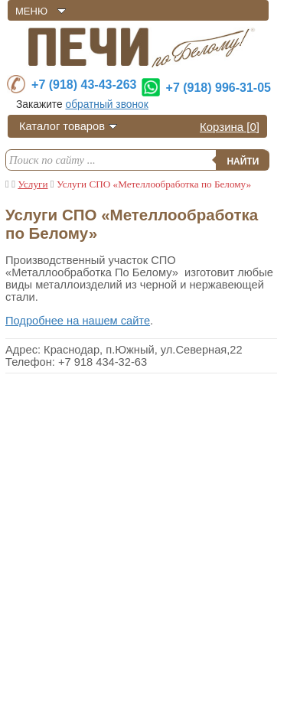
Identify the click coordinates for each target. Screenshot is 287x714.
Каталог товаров (62, 126)
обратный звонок (106, 104)
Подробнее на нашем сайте (77, 321)
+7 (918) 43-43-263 (83, 84)
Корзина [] (229, 126)
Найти (243, 161)
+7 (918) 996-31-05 (218, 87)
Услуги (32, 184)
